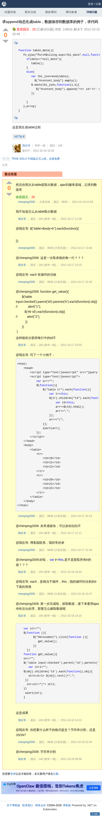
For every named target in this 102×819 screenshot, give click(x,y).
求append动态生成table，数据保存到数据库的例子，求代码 (50, 22)
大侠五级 (44, 201)
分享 (5, 165)
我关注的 (30, 12)
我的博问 (51, 12)
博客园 (67, 805)
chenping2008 (26, 201)
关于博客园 (13, 805)
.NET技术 (19, 136)
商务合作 (40, 805)
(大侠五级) (60, 248)
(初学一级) (50, 218)
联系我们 (27, 805)
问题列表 (10, 12)
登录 (90, 4)
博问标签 (71, 12)
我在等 (26, 145)
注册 (98, 4)
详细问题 (91, 12)
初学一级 (40, 145)
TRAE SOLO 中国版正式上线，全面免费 (36, 158)
